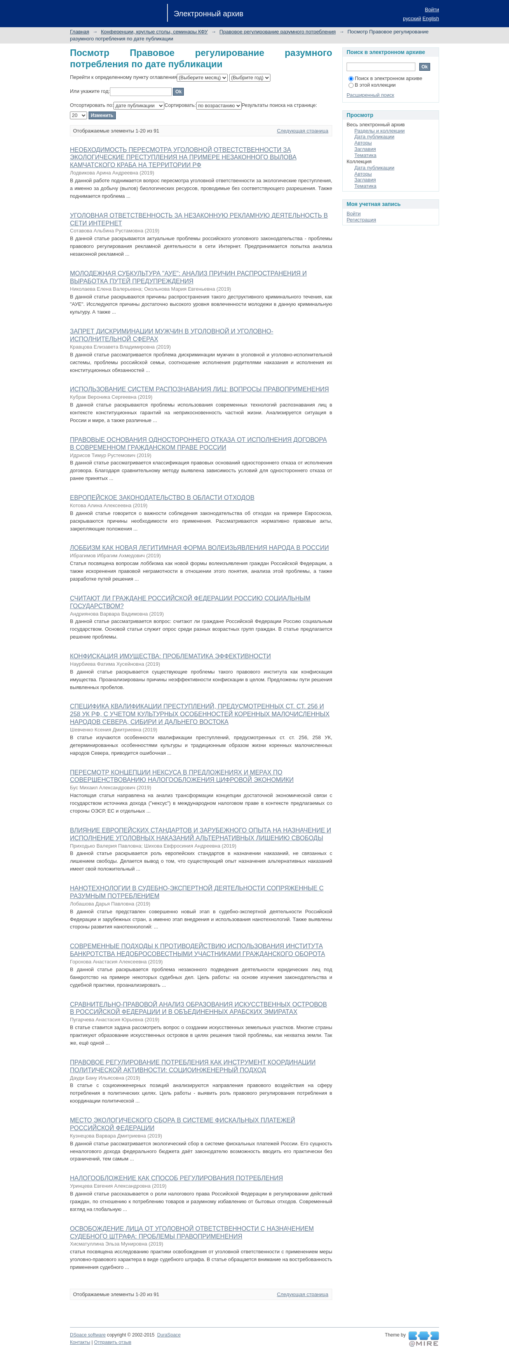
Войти (432, 9)
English (430, 18)
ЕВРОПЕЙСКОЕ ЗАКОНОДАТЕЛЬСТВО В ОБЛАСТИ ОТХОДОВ (162, 497)
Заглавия (365, 149)
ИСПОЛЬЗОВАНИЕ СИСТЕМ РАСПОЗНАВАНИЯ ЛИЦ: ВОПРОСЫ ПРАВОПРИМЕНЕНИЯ (199, 389)
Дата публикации (374, 137)
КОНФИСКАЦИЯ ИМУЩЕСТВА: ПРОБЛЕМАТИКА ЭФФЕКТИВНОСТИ (170, 656)
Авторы (363, 143)
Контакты (80, 1342)
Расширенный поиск (370, 95)
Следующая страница (302, 131)
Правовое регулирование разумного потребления (278, 32)
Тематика (365, 155)
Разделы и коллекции (379, 131)
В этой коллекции (372, 85)
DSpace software (88, 1335)
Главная (79, 32)
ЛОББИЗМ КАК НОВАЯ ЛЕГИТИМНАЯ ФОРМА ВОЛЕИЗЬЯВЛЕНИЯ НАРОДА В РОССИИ (199, 547)
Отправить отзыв (112, 1342)
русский (412, 18)
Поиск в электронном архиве (385, 78)
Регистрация (361, 220)
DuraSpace (168, 1335)
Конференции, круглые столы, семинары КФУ (154, 32)
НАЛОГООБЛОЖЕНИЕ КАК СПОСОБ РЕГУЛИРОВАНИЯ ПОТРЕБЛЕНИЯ (176, 1178)
